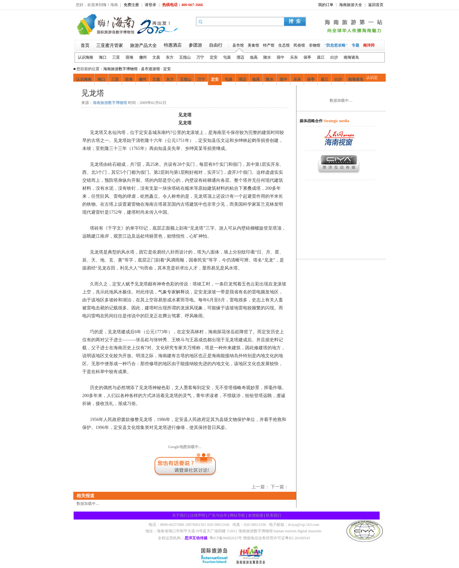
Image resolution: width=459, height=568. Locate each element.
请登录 (150, 5)
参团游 (195, 45)
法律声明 (197, 515)
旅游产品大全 (143, 45)
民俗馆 (299, 45)
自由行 (215, 45)
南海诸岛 (351, 57)
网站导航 (237, 515)
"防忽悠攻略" (335, 45)
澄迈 (240, 57)
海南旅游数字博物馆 (120, 69)
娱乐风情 (149, 93)
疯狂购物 (129, 93)
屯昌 (227, 57)
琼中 (280, 57)
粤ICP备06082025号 (225, 538)
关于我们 (179, 515)
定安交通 (189, 93)
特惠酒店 (173, 45)
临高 (254, 57)
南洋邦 (369, 45)
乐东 (294, 57)
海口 (102, 57)
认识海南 (85, 57)
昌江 (320, 57)
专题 (355, 45)
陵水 (267, 57)
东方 (169, 57)
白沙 (334, 57)
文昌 (156, 57)
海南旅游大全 (350, 5)
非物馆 (314, 45)
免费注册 (131, 5)
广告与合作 (217, 515)
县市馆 (238, 45)
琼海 (129, 57)
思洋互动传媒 (196, 538)
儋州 (143, 57)
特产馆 (268, 45)
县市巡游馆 (150, 69)
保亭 (307, 57)
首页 (85, 45)
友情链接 (255, 515)
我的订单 (325, 5)
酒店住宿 (169, 93)
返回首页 (375, 5)
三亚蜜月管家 (109, 45)
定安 (213, 57)
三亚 (116, 57)
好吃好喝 (109, 93)
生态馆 (284, 45)
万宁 (200, 57)
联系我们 (273, 515)
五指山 (185, 57)
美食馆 (253, 45)
